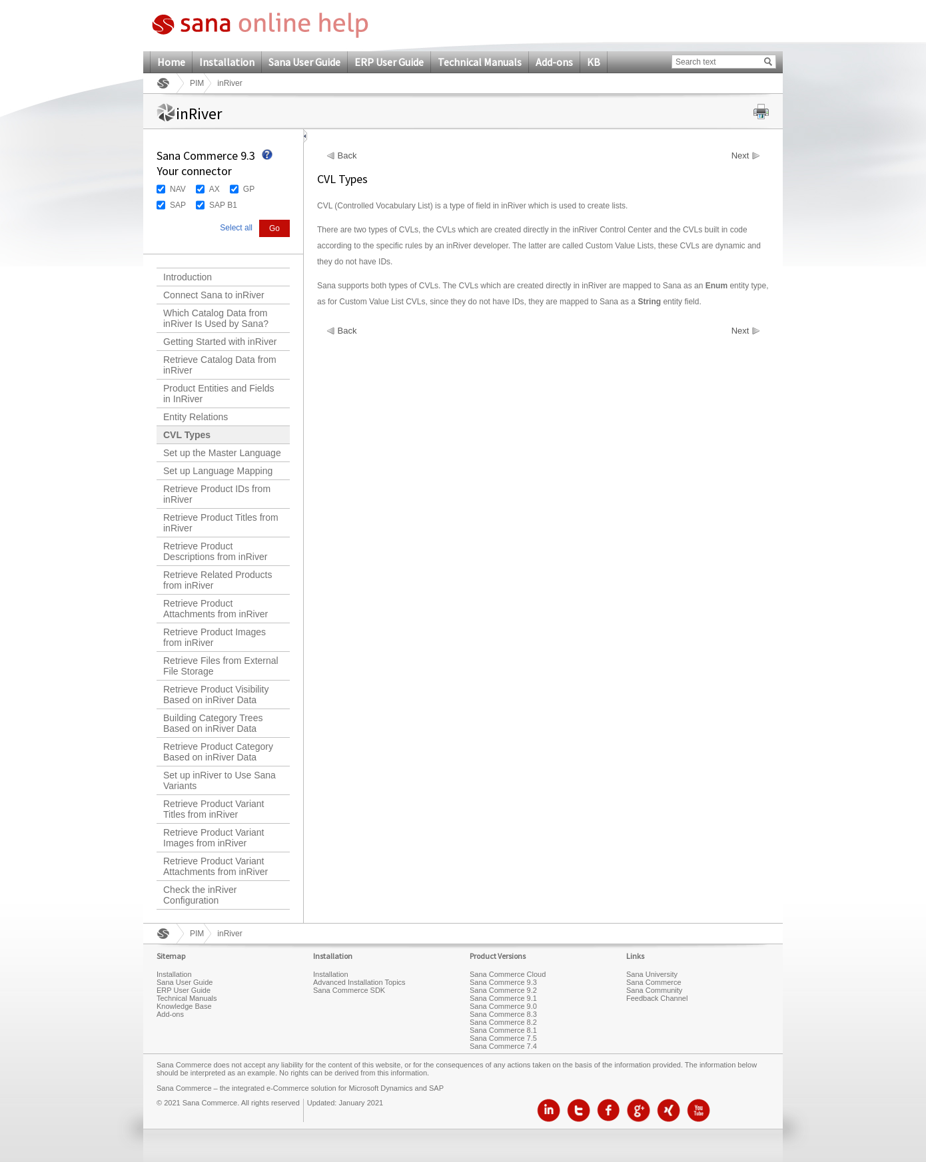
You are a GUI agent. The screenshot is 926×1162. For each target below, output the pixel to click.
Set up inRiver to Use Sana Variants (219, 780)
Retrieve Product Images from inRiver (214, 637)
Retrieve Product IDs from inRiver (216, 494)
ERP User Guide (389, 62)
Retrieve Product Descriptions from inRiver (215, 551)
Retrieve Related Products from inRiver (217, 580)
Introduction (187, 277)
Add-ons (554, 62)
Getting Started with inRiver (219, 341)
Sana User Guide (304, 62)
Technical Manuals (480, 62)
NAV (178, 189)
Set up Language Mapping (217, 470)
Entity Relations (195, 417)
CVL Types (187, 435)
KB (593, 62)
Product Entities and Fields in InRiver (218, 393)
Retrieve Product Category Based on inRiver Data (218, 751)
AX (214, 189)
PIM (197, 83)
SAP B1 (223, 205)
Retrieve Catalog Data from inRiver (219, 365)
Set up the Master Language (222, 452)
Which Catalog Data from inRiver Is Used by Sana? (215, 318)
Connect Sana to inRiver (213, 295)
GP (248, 189)
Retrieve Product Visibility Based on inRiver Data (215, 694)
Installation (226, 62)
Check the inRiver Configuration (200, 895)
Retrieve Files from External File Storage (220, 666)
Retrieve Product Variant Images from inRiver (213, 837)
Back (347, 156)
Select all (236, 227)
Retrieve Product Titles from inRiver (220, 522)
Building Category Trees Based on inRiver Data (212, 723)
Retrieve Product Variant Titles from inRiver (213, 809)
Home (171, 62)
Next (740, 156)
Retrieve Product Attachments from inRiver (215, 608)
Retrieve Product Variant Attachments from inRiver (215, 866)
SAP (178, 205)
